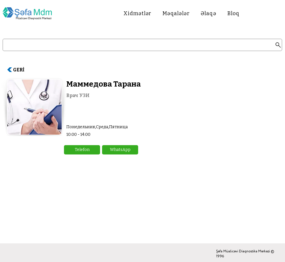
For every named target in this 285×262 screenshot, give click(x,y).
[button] (82, 149)
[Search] (142, 45)
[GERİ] (21, 69)
